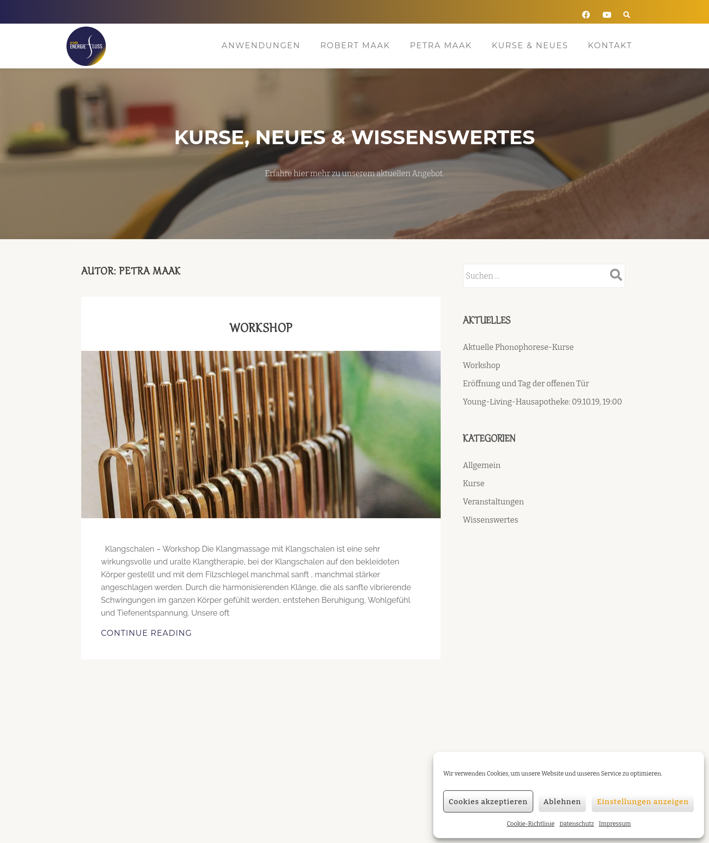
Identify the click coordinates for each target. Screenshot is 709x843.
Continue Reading (173, 632)
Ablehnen (562, 801)
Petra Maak (441, 45)
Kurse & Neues (530, 45)
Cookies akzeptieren (488, 801)
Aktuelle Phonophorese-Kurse (518, 347)
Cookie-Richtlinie (530, 823)
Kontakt (610, 45)
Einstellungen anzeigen (643, 801)
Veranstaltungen (493, 501)
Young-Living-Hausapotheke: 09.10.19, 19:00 (542, 401)
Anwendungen (261, 45)
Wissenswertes (490, 520)
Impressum (615, 823)
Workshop (261, 327)
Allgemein (482, 465)
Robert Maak (355, 45)
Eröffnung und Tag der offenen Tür (526, 383)
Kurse (473, 483)
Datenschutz (576, 823)
